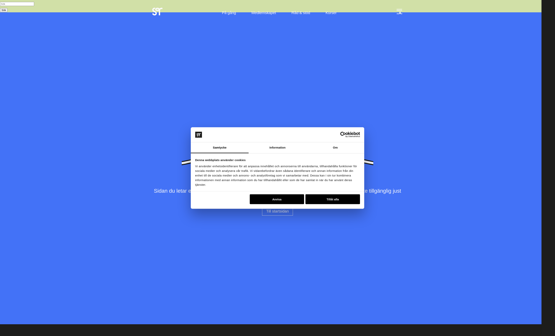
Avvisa (277, 199)
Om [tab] (335, 147)
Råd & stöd (300, 13)
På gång (229, 13)
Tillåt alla (332, 199)
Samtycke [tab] (220, 147)
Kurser (331, 13)
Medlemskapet (263, 13)
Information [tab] (277, 147)
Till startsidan (277, 211)
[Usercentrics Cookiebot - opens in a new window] (343, 135)
